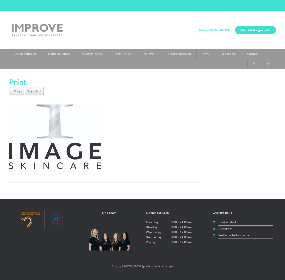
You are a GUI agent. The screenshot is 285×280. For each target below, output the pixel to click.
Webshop (228, 53)
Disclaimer (225, 229)
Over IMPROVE (92, 53)
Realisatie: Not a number (234, 235)
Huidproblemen (59, 53)
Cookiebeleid (227, 222)
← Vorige (16, 91)
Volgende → (34, 91)
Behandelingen (25, 53)
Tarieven (149, 53)
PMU (206, 53)
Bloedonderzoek (179, 53)
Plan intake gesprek (255, 30)
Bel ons (214, 30)
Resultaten (123, 53)
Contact (253, 53)
